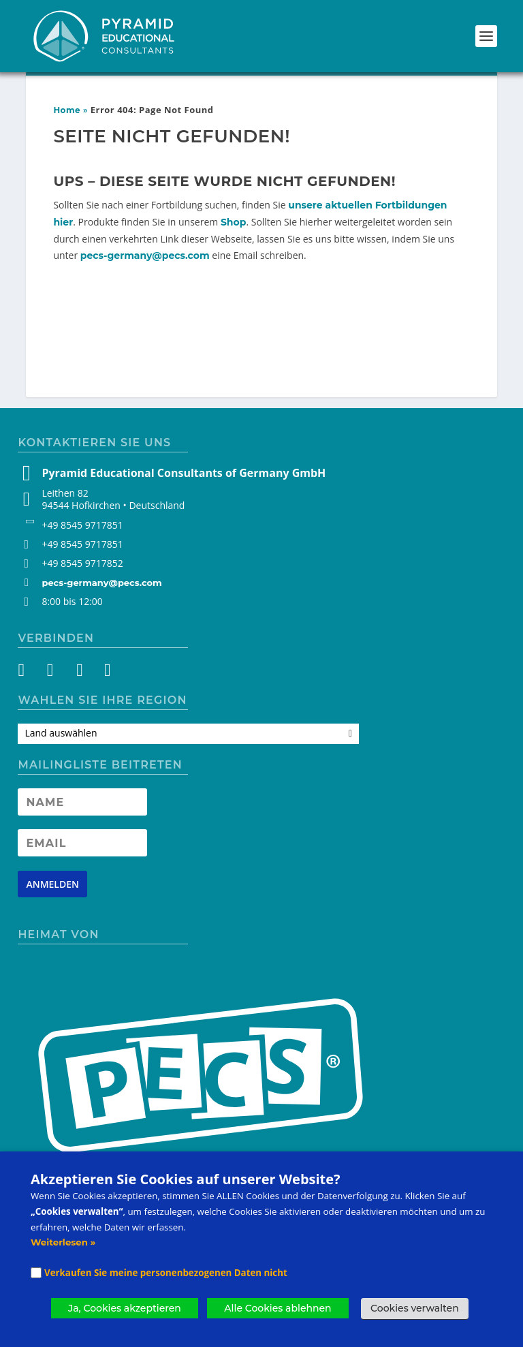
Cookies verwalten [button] (414, 1308)
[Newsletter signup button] (52, 884)
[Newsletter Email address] (82, 842)
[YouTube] (78, 672)
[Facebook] (29, 672)
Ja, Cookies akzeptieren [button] (124, 1308)
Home (66, 110)
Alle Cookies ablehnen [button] (277, 1308)
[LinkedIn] (102, 672)
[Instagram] (53, 672)
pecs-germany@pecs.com (145, 255)
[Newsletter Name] (82, 802)
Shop (234, 222)
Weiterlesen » (63, 1242)
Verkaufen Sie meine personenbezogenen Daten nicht (165, 1273)
